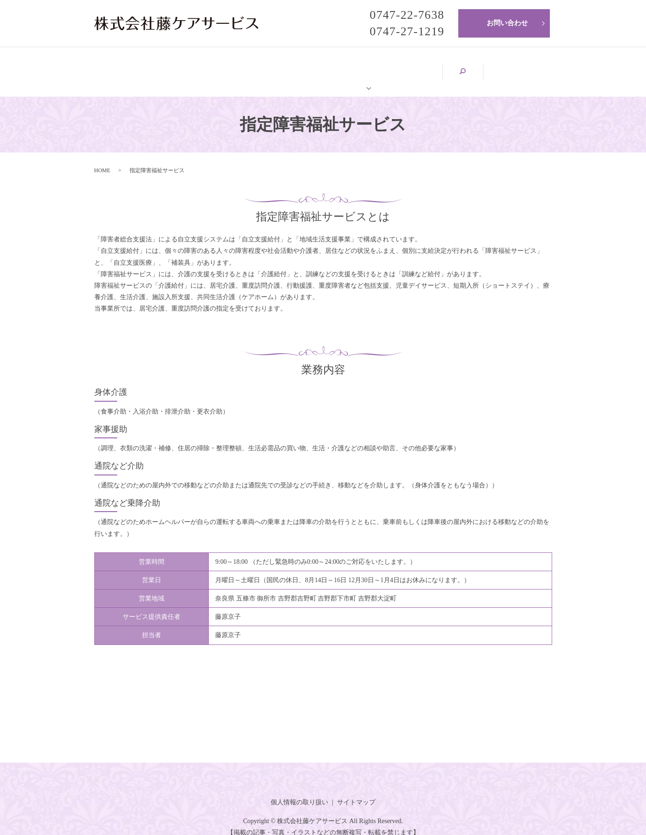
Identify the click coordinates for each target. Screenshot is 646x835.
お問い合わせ (507, 23)
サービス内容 (396, 66)
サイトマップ (356, 792)
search (529, 67)
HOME (128, 66)
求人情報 (473, 66)
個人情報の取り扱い (299, 792)
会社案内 (196, 66)
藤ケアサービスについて (292, 66)
